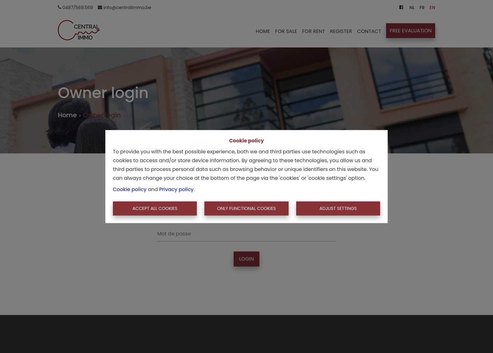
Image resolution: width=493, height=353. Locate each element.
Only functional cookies (246, 208)
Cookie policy (130, 189)
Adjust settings (338, 208)
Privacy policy (176, 189)
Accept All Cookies (154, 208)
